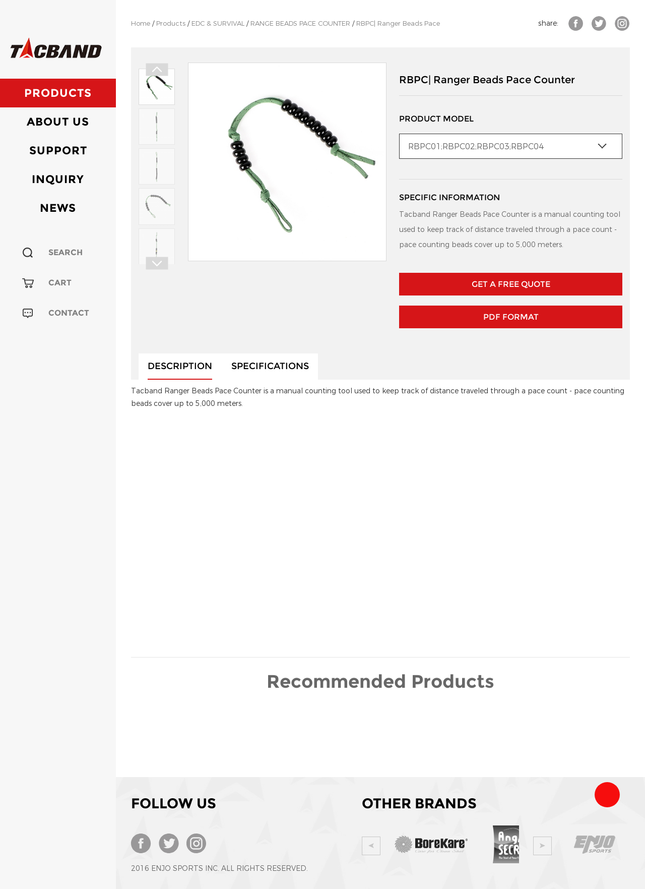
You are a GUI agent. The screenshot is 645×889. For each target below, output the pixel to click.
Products (58, 93)
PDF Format (511, 317)
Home (140, 23)
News (58, 208)
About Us (58, 122)
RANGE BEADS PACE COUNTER (300, 23)
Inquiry (58, 179)
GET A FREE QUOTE (511, 284)
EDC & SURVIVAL (217, 23)
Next (157, 263)
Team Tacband (607, 794)
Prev (157, 70)
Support (58, 150)
